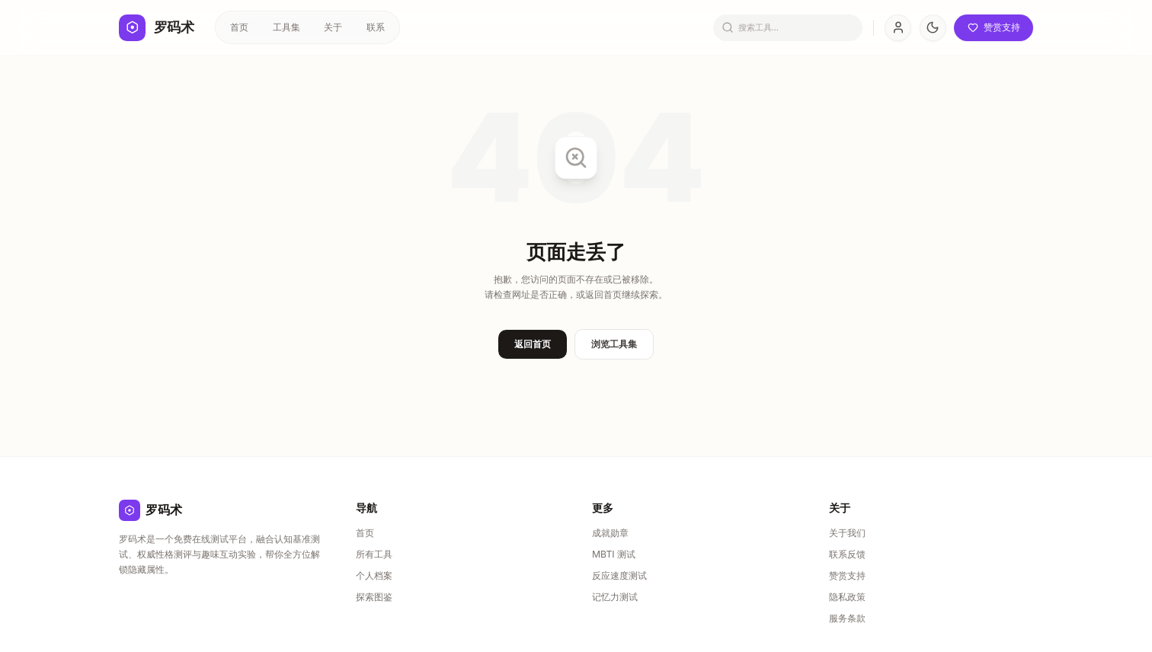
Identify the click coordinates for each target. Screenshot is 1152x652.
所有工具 (374, 554)
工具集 (286, 27)
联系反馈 (847, 554)
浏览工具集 (614, 344)
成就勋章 (610, 533)
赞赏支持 (847, 575)
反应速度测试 (619, 575)
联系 (375, 27)
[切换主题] (933, 27)
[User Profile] (898, 27)
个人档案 (374, 575)
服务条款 (847, 618)
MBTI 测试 (613, 554)
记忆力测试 (615, 596)
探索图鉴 (374, 596)
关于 (333, 27)
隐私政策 (847, 596)
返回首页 (532, 344)
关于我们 (847, 533)
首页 (239, 27)
